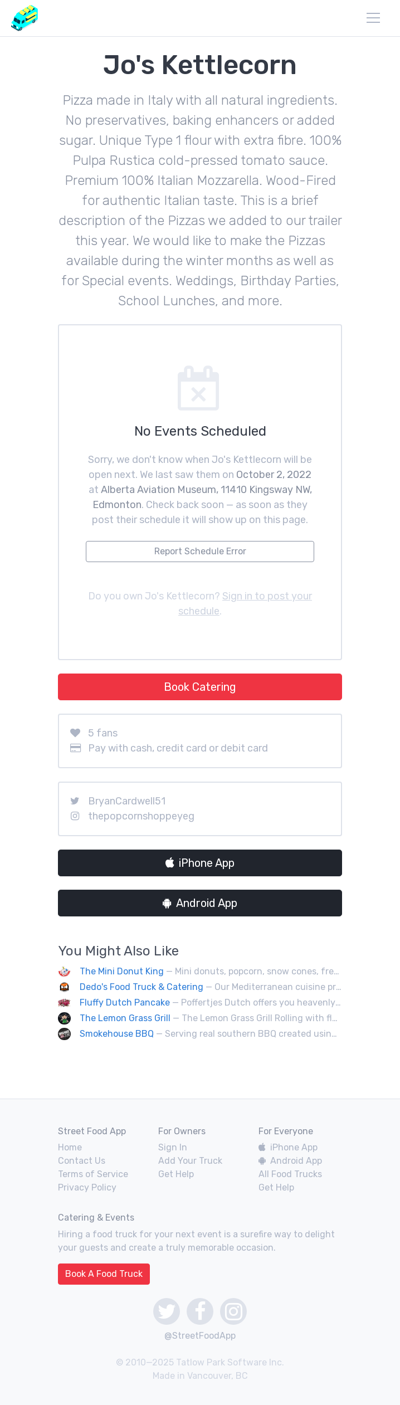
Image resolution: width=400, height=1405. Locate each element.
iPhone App (200, 863)
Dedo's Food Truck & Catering (141, 987)
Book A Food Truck (104, 1274)
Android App (200, 903)
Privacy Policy (87, 1187)
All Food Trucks (290, 1174)
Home (70, 1147)
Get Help (176, 1174)
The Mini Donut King (122, 971)
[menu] (373, 18)
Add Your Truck (190, 1160)
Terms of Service (93, 1174)
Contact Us (81, 1160)
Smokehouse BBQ (117, 1033)
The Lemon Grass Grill (125, 1018)
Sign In (172, 1147)
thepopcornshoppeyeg (141, 816)
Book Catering (200, 687)
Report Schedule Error (200, 551)
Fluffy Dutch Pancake (125, 1002)
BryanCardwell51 (126, 801)
